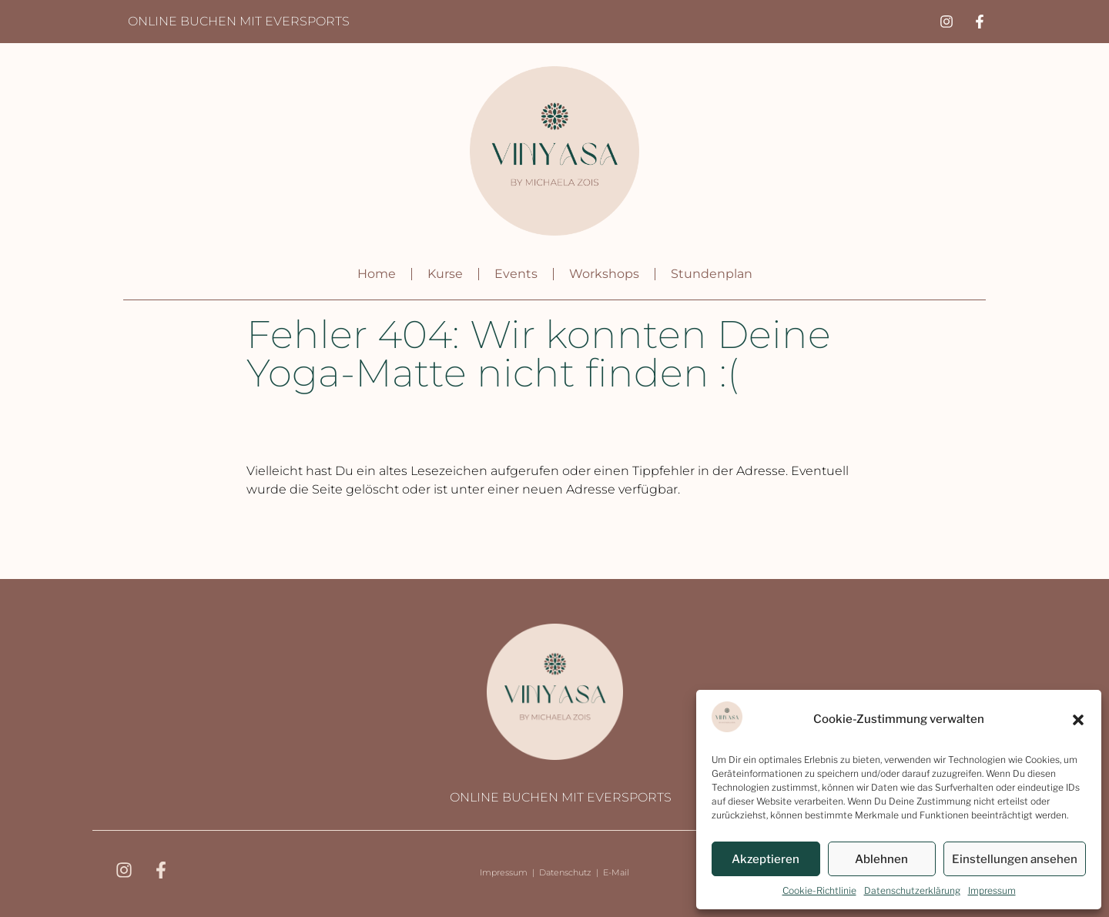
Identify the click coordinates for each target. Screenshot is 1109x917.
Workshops (604, 273)
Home (376, 273)
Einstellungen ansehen (1014, 859)
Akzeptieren (765, 859)
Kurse (445, 273)
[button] (1078, 720)
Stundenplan (711, 273)
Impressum (992, 890)
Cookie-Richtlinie (819, 890)
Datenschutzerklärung (912, 890)
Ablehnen (881, 859)
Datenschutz (565, 872)
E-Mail (616, 872)
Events (516, 273)
